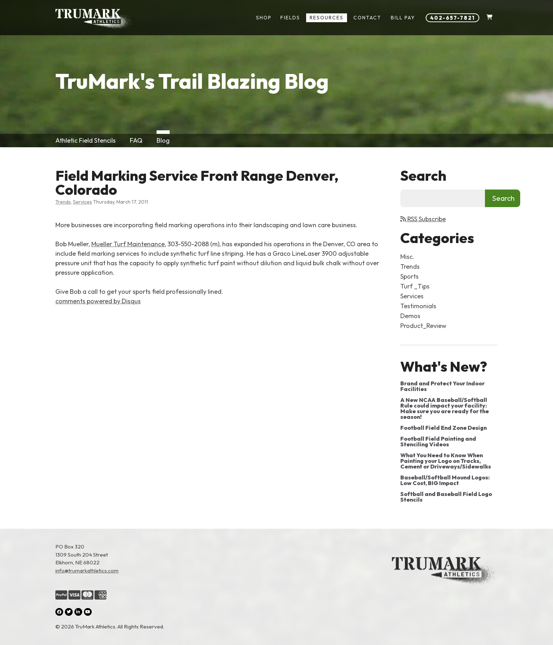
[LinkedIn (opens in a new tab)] (78, 612)
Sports (409, 276)
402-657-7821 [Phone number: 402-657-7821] (452, 17)
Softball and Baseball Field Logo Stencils (446, 496)
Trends (63, 202)
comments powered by (98, 301)
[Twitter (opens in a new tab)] (69, 612)
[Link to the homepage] (445, 587)
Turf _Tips (415, 286)
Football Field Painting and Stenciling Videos (438, 441)
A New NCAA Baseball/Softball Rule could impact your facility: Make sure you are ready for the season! (444, 408)
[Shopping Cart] (489, 17)
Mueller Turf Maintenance (128, 244)
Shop (264, 17)
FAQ (136, 140)
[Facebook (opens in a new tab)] (59, 612)
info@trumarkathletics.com (87, 570)
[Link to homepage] (94, 19)
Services (82, 202)
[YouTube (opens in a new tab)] (88, 612)
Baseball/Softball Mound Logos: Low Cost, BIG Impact (445, 480)
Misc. (407, 257)
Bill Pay (403, 17)
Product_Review (423, 326)
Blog (163, 140)
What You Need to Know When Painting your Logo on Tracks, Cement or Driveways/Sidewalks (445, 461)
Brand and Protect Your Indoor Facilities (442, 386)
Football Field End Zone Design (443, 427)
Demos (410, 316)
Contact (367, 17)
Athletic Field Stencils (85, 140)
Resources (327, 17)
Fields (290, 17)
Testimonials (418, 306)
